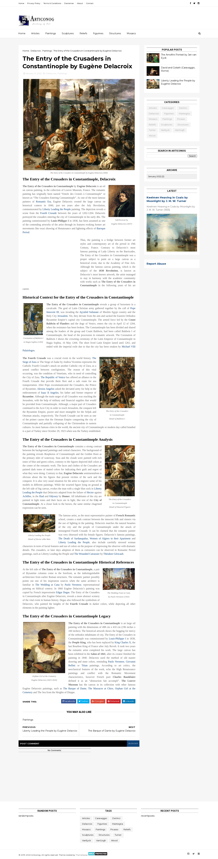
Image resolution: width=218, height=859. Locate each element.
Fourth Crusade (48, 213)
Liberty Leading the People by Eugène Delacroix (178, 82)
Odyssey (53, 496)
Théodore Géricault (113, 553)
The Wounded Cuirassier (87, 553)
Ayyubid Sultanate (89, 312)
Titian (84, 665)
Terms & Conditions (52, 3)
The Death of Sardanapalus (73, 538)
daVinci (183, 108)
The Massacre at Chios (100, 688)
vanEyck (165, 130)
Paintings (50, 33)
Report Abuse (156, 263)
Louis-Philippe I (117, 638)
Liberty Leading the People (57, 209)
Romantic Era (43, 201)
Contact (89, 3)
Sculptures (68, 33)
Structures (115, 33)
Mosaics (131, 33)
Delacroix (51, 73)
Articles (35, 33)
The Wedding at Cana (47, 584)
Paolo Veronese (73, 584)
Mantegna (184, 113)
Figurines (98, 33)
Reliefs (83, 33)
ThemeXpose (82, 855)
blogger (133, 743)
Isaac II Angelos (50, 392)
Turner (152, 130)
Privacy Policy (33, 3)
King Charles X (123, 642)
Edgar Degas (63, 592)
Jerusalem (62, 316)
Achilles (27, 496)
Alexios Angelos (45, 388)
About (80, 3)
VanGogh (180, 130)
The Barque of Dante (74, 688)
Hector (90, 492)
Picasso (181, 119)
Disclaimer (69, 3)
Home (21, 3)
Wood (152, 135)
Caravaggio (168, 108)
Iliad (41, 496)
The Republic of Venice (53, 377)
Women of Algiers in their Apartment (110, 538)
